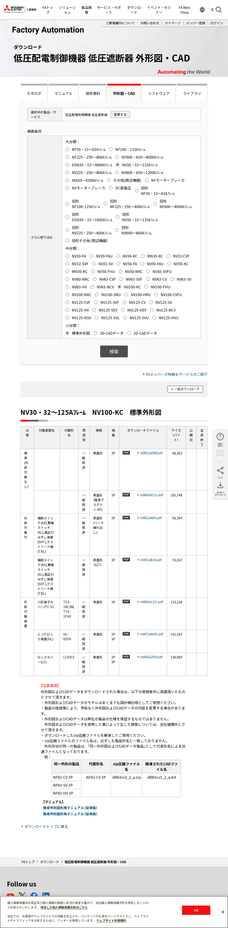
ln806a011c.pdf (151, 495)
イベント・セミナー (159, 10)
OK (196, 910)
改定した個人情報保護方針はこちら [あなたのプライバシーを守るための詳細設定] (64, 907)
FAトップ (47, 10)
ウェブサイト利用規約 (111, 920)
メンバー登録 (195, 23)
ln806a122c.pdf (151, 601)
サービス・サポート (109, 10)
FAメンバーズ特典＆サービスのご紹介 (177, 374)
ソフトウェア (159, 93)
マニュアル (63, 93)
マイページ (173, 23)
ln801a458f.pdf (151, 453)
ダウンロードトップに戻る (46, 826)
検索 (114, 351)
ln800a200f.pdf (151, 657)
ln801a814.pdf (151, 559)
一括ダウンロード (187, 389)
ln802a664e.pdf (151, 634)
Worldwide (202, 9)
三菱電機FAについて (120, 23)
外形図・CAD (124, 93)
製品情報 (87, 10)
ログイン (217, 23)
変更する (120, 114)
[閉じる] (223, 912)
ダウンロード (134, 10)
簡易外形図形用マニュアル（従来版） (70, 807)
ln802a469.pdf (151, 518)
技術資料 (93, 93)
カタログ (34, 93)
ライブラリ (192, 93)
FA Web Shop (184, 10)
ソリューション (67, 10)
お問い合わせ (149, 23)
